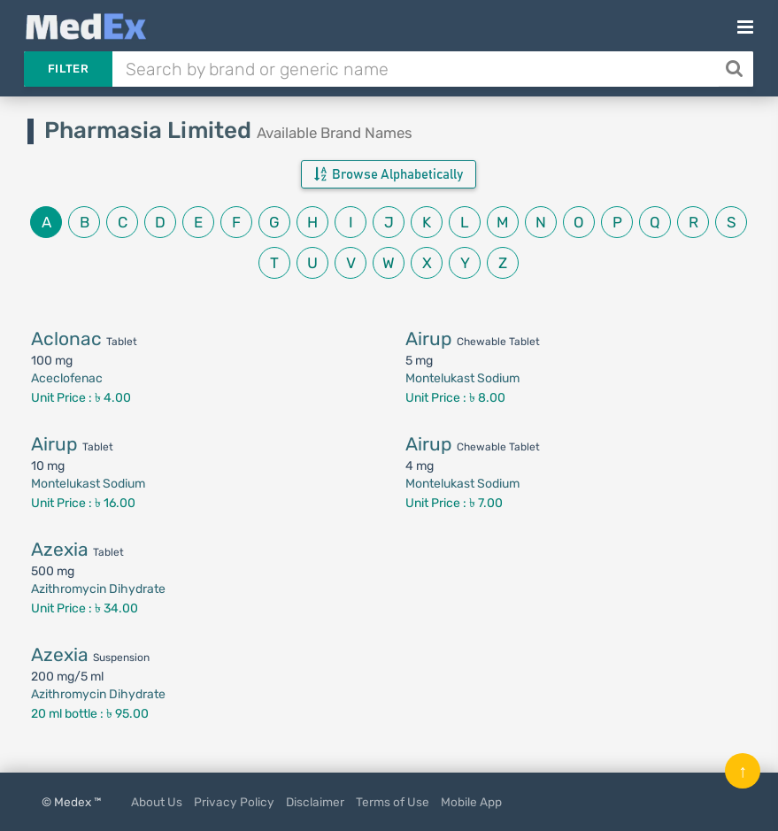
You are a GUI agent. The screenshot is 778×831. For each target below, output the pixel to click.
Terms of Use (392, 802)
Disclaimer (315, 802)
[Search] (736, 69)
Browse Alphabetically (388, 174)
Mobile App (471, 802)
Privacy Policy (234, 802)
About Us (156, 802)
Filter (68, 68)
